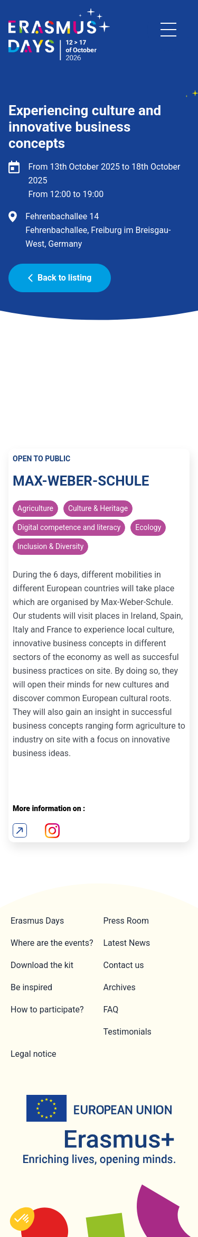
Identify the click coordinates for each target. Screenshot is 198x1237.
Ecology (148, 527)
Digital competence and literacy (68, 527)
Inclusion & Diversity (50, 546)
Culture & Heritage (98, 508)
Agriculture (35, 508)
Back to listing (59, 278)
